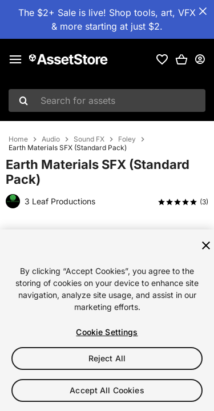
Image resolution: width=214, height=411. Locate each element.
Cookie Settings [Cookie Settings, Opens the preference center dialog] (107, 332)
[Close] (206, 245)
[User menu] (199, 59)
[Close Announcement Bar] (202, 11)
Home (18, 139)
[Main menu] (15, 59)
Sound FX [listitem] (89, 139)
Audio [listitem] (51, 139)
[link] (162, 59)
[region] (107, 320)
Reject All (107, 358)
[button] (181, 59)
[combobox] (107, 100)
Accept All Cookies (107, 390)
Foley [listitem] (127, 139)
